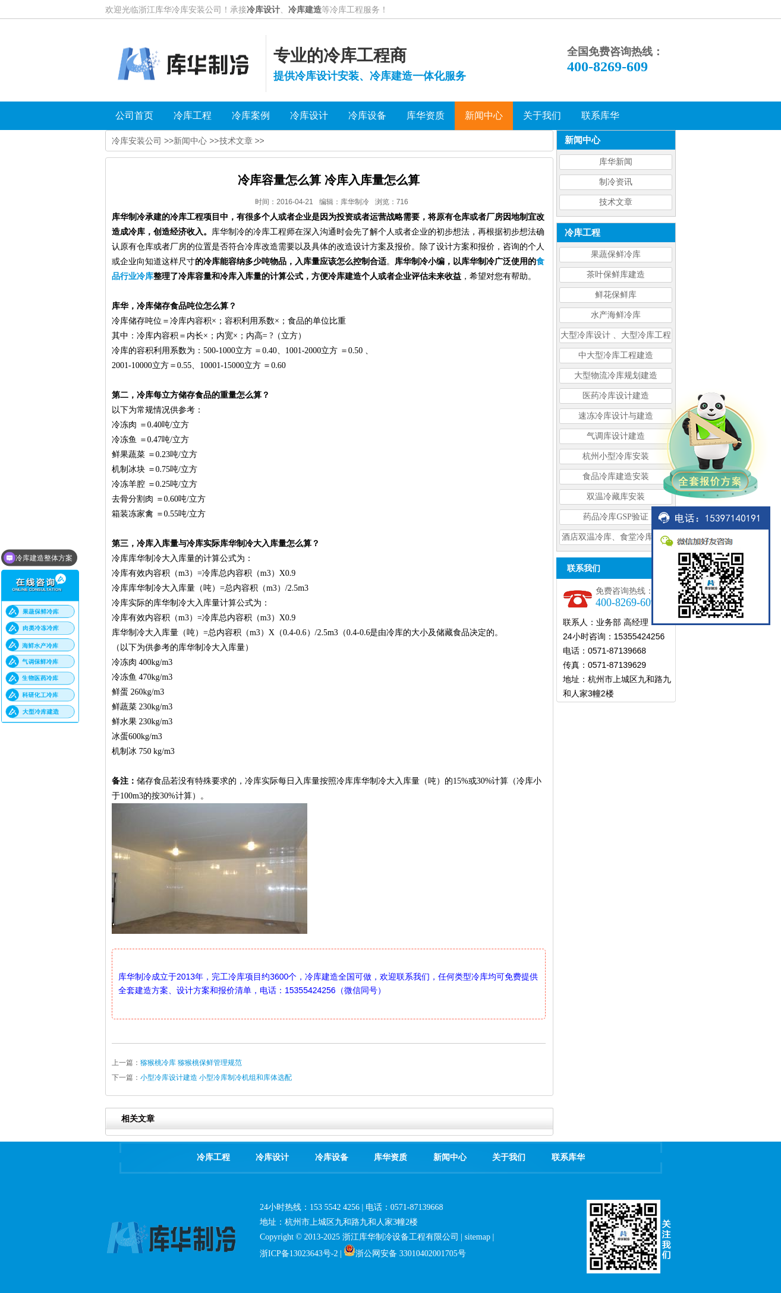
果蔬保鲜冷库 (616, 254)
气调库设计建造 (616, 436)
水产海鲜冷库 (616, 314)
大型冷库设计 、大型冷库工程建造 (615, 337)
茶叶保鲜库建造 (616, 274)
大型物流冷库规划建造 (615, 375)
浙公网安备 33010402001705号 (405, 1253)
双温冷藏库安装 (616, 496)
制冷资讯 (615, 182)
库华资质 (390, 1157)
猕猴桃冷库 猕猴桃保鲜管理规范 (191, 1063)
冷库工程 (213, 1157)
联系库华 (568, 1157)
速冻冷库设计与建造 (615, 415)
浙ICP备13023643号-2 (299, 1253)
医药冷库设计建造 (615, 395)
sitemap (477, 1236)
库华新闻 (615, 161)
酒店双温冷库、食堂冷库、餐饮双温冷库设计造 (616, 539)
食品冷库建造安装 (615, 476)
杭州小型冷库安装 (615, 456)
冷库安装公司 (137, 140)
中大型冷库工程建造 (615, 355)
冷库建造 (305, 9)
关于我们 (508, 1157)
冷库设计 (263, 9)
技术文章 (615, 202)
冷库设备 (331, 1157)
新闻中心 (190, 140)
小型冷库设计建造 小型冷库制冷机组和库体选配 (216, 1077)
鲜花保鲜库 (616, 294)
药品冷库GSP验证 (615, 516)
